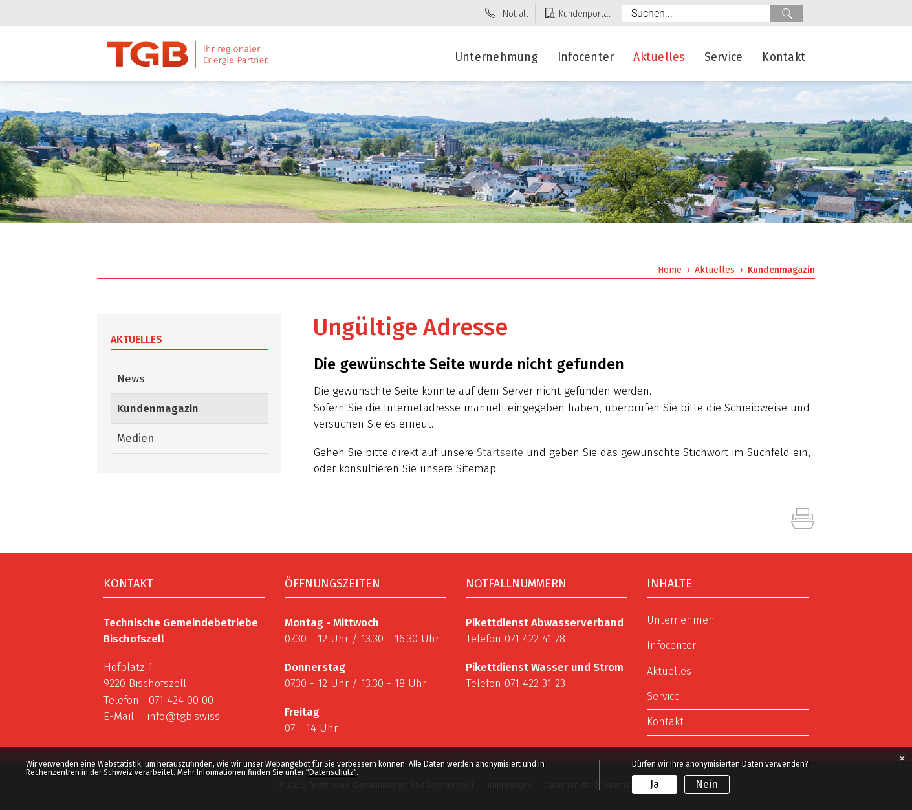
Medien (136, 438)
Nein (706, 784)
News (130, 379)
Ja (654, 784)
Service (723, 57)
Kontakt (783, 57)
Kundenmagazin (191, 407)
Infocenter (586, 57)
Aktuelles (658, 57)
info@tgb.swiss (183, 716)
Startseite (500, 452)
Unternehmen (681, 620)
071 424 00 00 (181, 700)
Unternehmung (496, 57)
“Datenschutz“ (331, 772)
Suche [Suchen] (786, 13)
